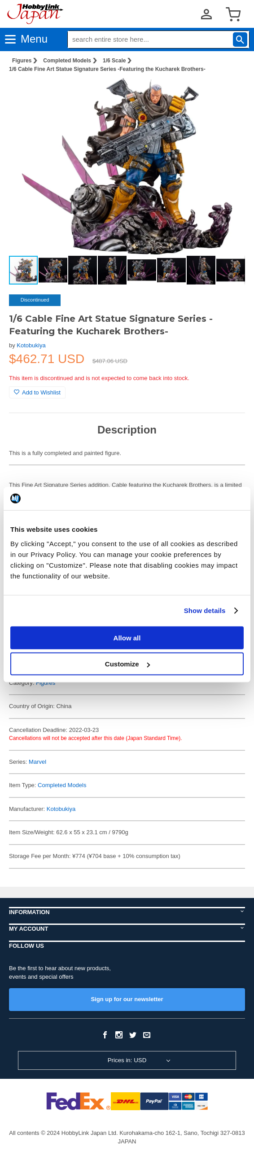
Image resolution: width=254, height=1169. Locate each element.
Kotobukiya (31, 345)
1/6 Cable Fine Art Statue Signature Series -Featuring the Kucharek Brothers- (107, 69)
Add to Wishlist (37, 392)
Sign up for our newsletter (127, 999)
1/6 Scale (114, 60)
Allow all (127, 637)
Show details (205, 610)
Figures (21, 60)
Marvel (37, 761)
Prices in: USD (127, 1060)
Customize (127, 664)
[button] (229, 93)
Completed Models (67, 60)
